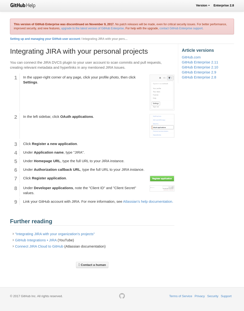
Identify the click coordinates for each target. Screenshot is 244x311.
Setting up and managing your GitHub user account (45, 39)
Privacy (200, 296)
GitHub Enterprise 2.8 (199, 77)
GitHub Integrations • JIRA (36, 240)
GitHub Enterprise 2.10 (200, 67)
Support (226, 296)
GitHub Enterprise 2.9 (199, 72)
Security (212, 296)
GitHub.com (191, 57)
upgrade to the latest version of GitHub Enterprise (92, 28)
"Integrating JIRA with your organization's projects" (55, 234)
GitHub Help (23, 5)
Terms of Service (180, 296)
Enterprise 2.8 (224, 5)
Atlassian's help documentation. (148, 201)
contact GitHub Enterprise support (181, 28)
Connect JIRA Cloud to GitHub (39, 246)
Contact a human (92, 265)
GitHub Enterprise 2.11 (200, 62)
